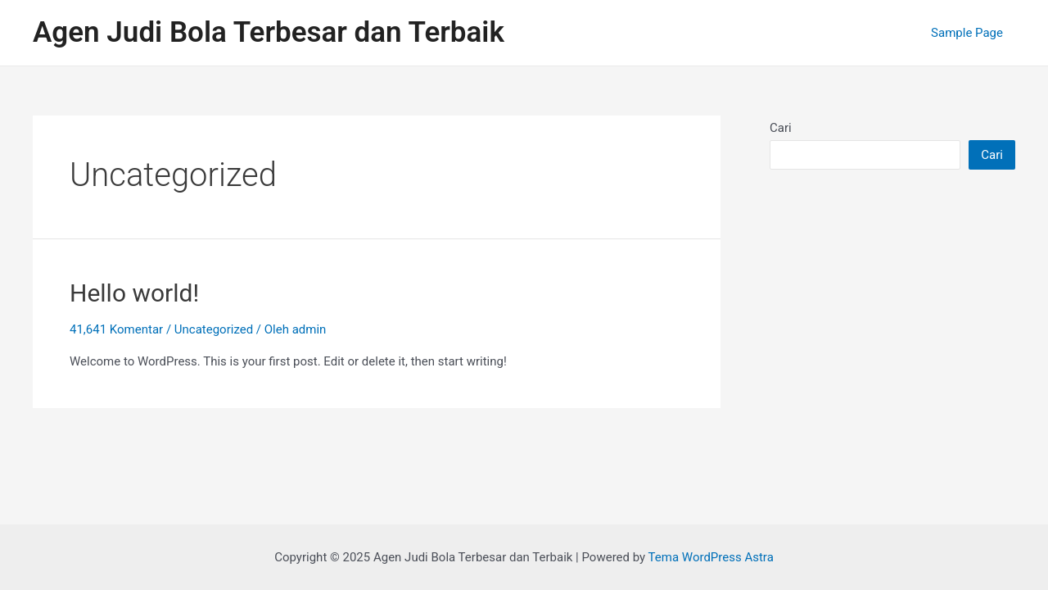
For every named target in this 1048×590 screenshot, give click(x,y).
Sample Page (967, 32)
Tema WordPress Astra (711, 557)
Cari (781, 127)
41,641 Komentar (116, 329)
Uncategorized (213, 329)
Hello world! (134, 293)
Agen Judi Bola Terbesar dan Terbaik (268, 32)
